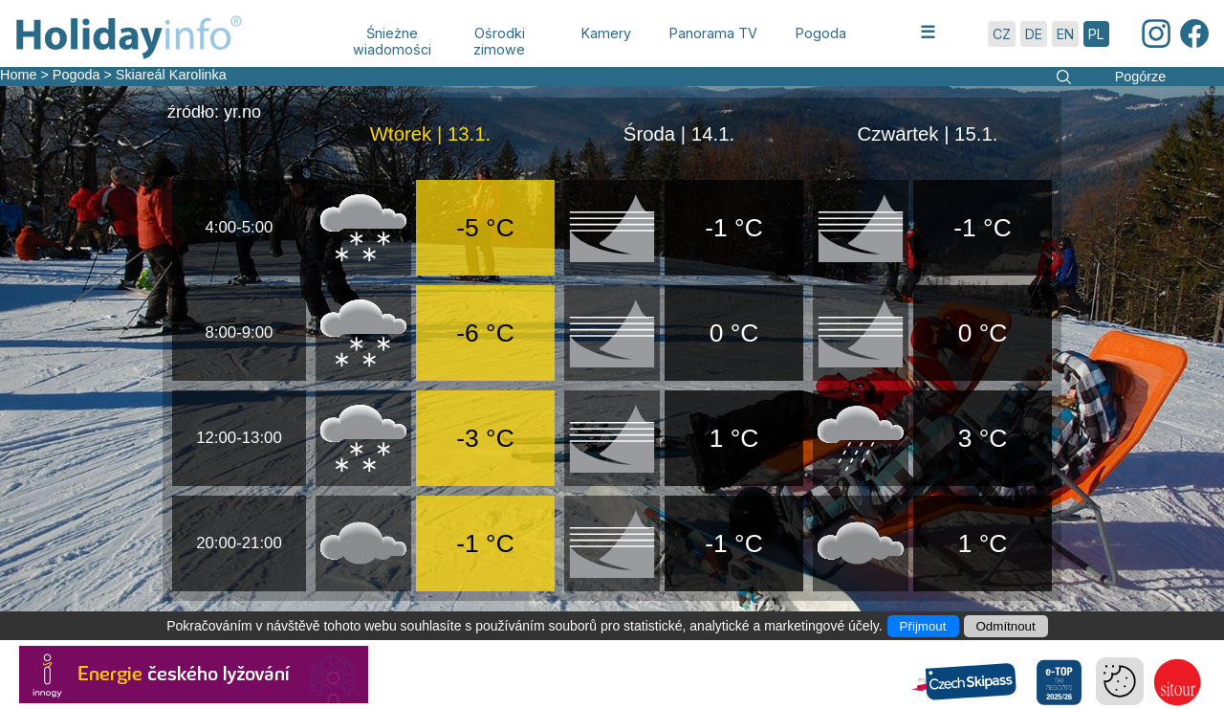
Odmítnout (1006, 626)
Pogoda (76, 74)
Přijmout (923, 626)
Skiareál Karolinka (171, 74)
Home (18, 74)
